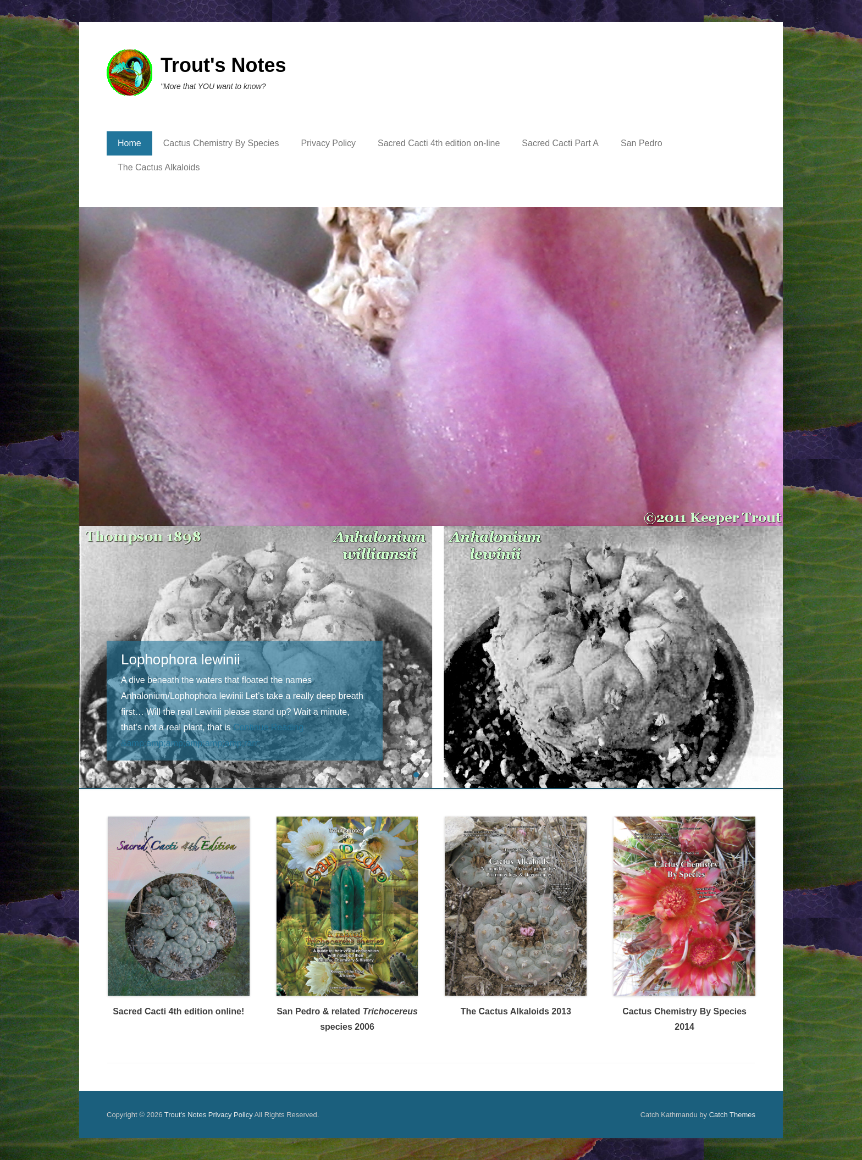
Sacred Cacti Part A (560, 143)
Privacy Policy (328, 143)
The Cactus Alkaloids (159, 167)
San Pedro (641, 143)
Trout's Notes (223, 65)
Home (129, 143)
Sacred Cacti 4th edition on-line (439, 143)
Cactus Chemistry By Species (221, 143)
